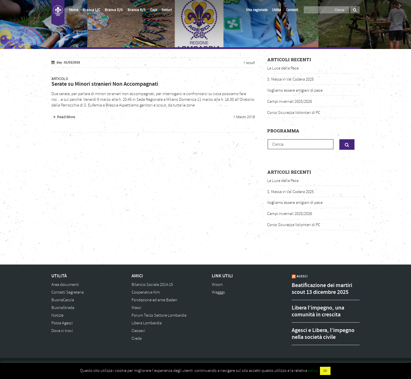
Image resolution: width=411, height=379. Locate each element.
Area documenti (65, 284)
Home (73, 10)
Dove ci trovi (62, 330)
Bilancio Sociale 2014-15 (152, 284)
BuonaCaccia (62, 300)
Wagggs (218, 292)
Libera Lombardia (147, 323)
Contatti (292, 10)
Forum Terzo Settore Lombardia (159, 315)
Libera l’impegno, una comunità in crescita (318, 311)
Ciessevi (138, 330)
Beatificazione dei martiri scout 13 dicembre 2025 (322, 289)
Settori (167, 10)
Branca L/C (91, 10)
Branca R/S (137, 10)
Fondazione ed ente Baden (154, 300)
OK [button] (325, 371)
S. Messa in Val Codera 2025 (290, 79)
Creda (137, 338)
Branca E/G (114, 10)
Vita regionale (256, 10)
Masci (136, 307)
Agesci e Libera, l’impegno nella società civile (323, 334)
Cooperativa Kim (146, 292)
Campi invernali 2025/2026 (289, 101)
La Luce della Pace (283, 68)
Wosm (217, 284)
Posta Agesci (62, 323)
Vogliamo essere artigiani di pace (295, 90)
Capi (153, 10)
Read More (66, 117)
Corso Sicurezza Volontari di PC (293, 112)
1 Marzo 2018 (244, 117)
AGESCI (302, 276)
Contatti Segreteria (67, 292)
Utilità (276, 10)
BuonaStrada (62, 307)
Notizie (57, 315)
